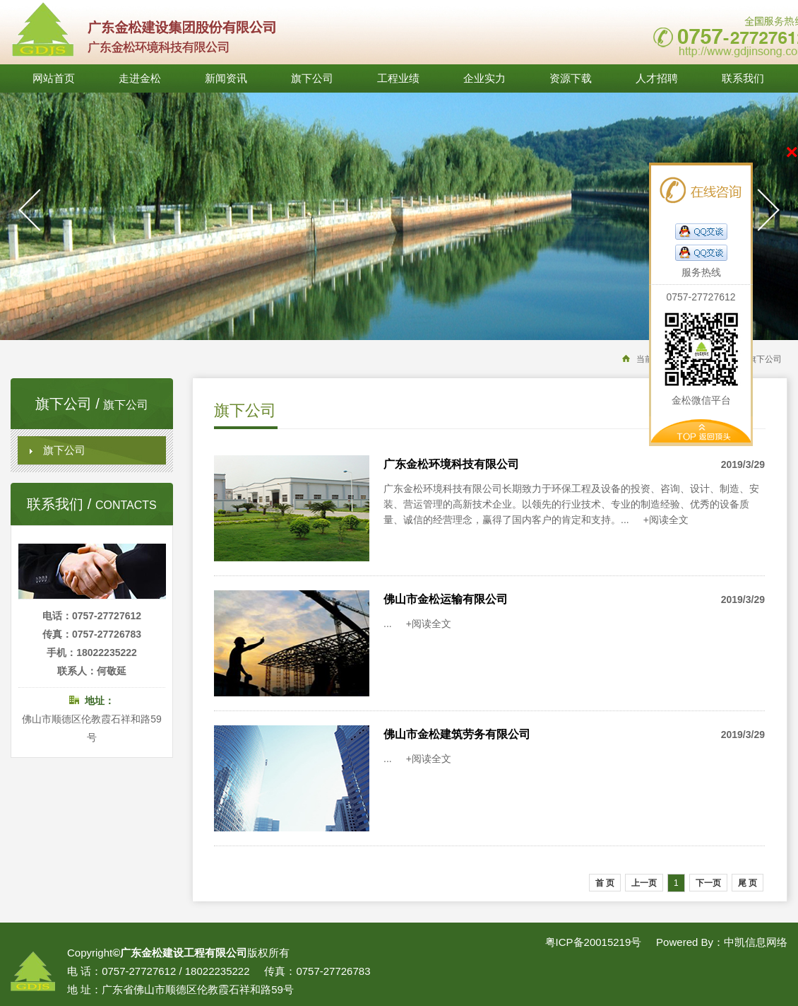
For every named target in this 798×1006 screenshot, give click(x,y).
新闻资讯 (226, 78)
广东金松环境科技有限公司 (451, 464)
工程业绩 (398, 78)
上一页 (644, 883)
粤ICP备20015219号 (593, 942)
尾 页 (747, 883)
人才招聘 (657, 78)
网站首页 (53, 78)
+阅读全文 (666, 519)
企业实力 (484, 78)
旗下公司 (312, 78)
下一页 (708, 883)
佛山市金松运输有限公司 (445, 599)
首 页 (604, 883)
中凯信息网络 (755, 942)
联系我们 (743, 78)
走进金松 (140, 78)
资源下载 (570, 78)
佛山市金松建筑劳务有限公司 (456, 734)
